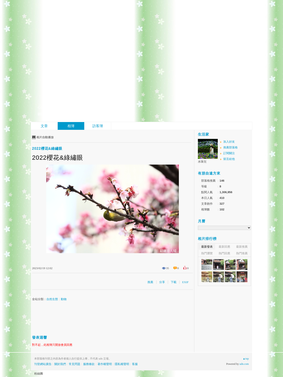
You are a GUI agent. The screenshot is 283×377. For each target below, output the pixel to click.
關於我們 (60, 364)
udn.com (244, 363)
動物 (64, 299)
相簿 (71, 126)
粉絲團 (38, 373)
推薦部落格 (230, 147)
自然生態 (52, 299)
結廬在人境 (64, 96)
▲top (246, 358)
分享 (162, 282)
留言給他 (229, 159)
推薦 (150, 282)
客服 (135, 364)
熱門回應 (224, 253)
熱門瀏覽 (207, 253)
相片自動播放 (45, 137)
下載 (173, 282)
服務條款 (89, 364)
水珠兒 (202, 161)
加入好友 (229, 141)
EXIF (185, 282)
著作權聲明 (105, 364)
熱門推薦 (242, 253)
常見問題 (74, 364)
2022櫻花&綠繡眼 (47, 148)
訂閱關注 (229, 153)
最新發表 (207, 246)
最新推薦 (242, 246)
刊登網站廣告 (43, 364)
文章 (44, 126)
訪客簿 (97, 126)
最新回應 (224, 246)
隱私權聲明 (122, 364)
